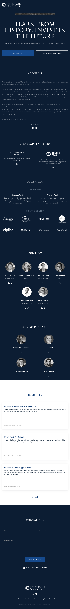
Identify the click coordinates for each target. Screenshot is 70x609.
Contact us (18, 53)
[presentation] (35, 552)
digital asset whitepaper (52, 53)
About (20, 599)
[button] (65, 5)
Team (36, 599)
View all (35, 497)
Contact (52, 599)
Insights (43, 599)
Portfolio (28, 599)
